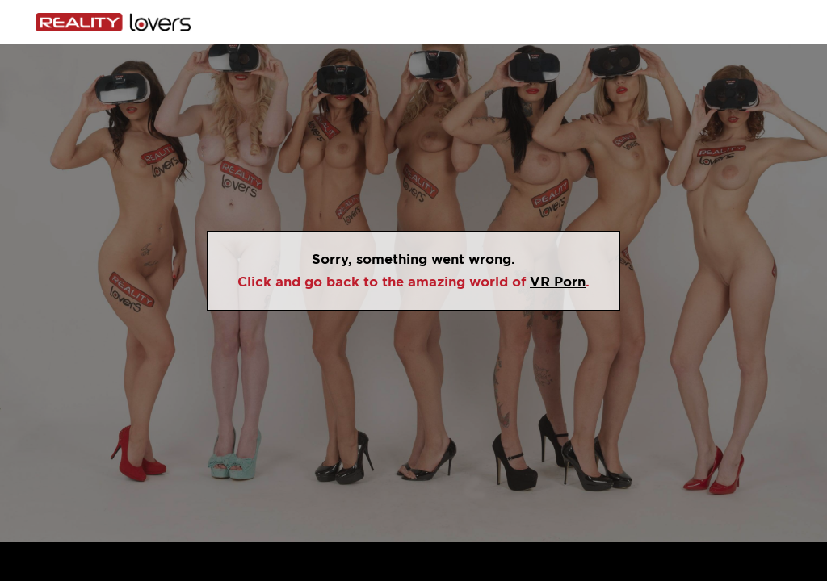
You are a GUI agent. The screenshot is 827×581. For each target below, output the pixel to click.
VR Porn (558, 282)
